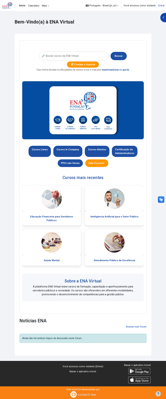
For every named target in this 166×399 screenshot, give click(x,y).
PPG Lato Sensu (70, 163)
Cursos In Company (68, 149)
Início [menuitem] (22, 5)
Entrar (161, 5)
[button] (102, 5)
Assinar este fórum (136, 326)
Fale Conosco (97, 163)
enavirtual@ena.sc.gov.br (115, 69)
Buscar (119, 55)
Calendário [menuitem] (33, 5)
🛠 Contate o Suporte (83, 64)
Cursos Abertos (97, 149)
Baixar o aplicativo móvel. (83, 371)
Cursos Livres (40, 149)
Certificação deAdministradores (124, 151)
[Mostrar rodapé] (158, 393)
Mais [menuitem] (44, 5)
